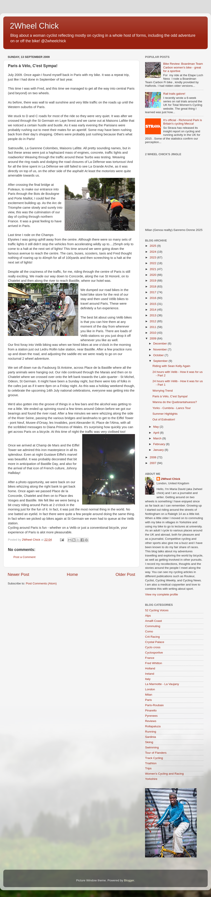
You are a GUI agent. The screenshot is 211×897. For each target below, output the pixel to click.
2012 (153, 321)
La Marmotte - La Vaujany (162, 684)
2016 (153, 298)
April (156, 432)
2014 (153, 309)
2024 (153, 251)
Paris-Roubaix (154, 705)
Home (72, 574)
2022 (153, 263)
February (159, 444)
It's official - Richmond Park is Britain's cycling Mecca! (182, 121)
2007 (153, 463)
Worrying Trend (163, 390)
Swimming (152, 747)
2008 (153, 457)
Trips (148, 768)
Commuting (152, 626)
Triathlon (150, 763)
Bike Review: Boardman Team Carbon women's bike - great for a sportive (183, 67)
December (160, 343)
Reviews (150, 721)
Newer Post (18, 574)
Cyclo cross (152, 647)
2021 (153, 269)
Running (150, 731)
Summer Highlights (165, 413)
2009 (153, 338)
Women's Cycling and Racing (164, 773)
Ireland (149, 673)
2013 (153, 315)
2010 (153, 332)
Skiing (149, 742)
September (161, 361)
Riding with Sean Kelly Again (171, 366)
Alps (148, 615)
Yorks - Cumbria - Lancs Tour (172, 408)
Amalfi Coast (153, 621)
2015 (153, 304)
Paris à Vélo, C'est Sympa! (170, 396)
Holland (150, 668)
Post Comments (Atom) (41, 583)
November (160, 349)
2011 (153, 327)
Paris (148, 700)
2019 (153, 280)
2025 (153, 245)
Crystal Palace (154, 642)
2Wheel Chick (34, 25)
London (150, 689)
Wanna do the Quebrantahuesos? (175, 402)
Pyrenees (151, 715)
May (156, 426)
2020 (153, 274)
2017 (153, 292)
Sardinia (150, 737)
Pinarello (151, 710)
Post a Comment (24, 557)
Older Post (125, 574)
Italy (148, 679)
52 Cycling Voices (157, 610)
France (149, 657)
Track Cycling (154, 758)
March (157, 438)
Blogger (129, 880)
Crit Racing (152, 636)
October (159, 355)
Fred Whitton (153, 663)
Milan (148, 694)
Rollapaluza (153, 726)
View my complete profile (161, 594)
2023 (153, 257)
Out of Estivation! (164, 419)
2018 (153, 286)
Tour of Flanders (156, 752)
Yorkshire (151, 779)
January (159, 449)
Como (149, 631)
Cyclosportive (154, 652)
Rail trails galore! (174, 93)
